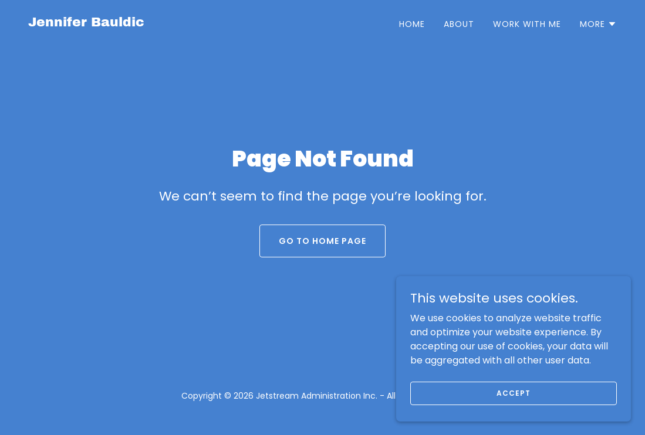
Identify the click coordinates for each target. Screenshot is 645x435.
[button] (598, 24)
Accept (513, 409)
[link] (86, 23)
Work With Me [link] (527, 24)
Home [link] (412, 24)
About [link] (459, 24)
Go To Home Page (322, 241)
